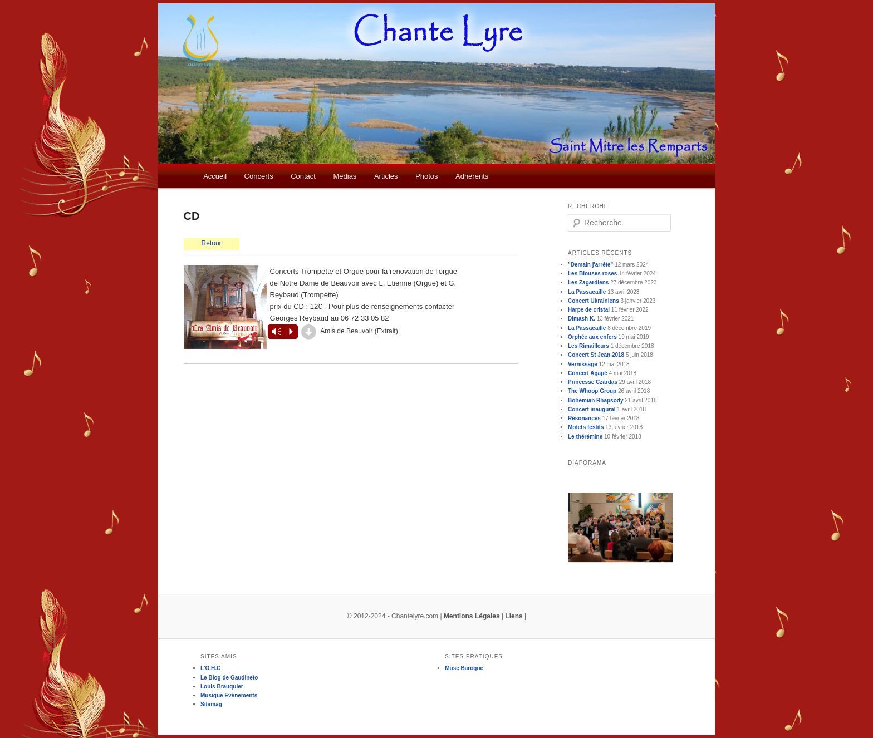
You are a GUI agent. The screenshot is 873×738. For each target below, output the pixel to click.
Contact (303, 176)
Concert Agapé (587, 373)
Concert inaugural (592, 409)
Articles (386, 176)
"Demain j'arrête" (590, 265)
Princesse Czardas (592, 382)
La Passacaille (587, 292)
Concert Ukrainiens (593, 301)
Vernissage (582, 364)
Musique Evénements (228, 695)
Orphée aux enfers (592, 337)
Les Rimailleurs (588, 346)
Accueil (215, 176)
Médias (344, 176)
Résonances (584, 418)
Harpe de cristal (589, 310)
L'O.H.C (210, 668)
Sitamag (211, 704)
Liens (513, 616)
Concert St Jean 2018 (596, 355)
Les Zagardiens (588, 282)
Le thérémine (585, 437)
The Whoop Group (592, 391)
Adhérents (471, 176)
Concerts (258, 176)
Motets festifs (586, 427)
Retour (212, 243)
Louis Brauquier (221, 686)
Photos (426, 176)
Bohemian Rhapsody (595, 400)
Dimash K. (581, 319)
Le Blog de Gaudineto (229, 678)
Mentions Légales (472, 616)
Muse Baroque (464, 668)
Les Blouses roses (592, 273)
